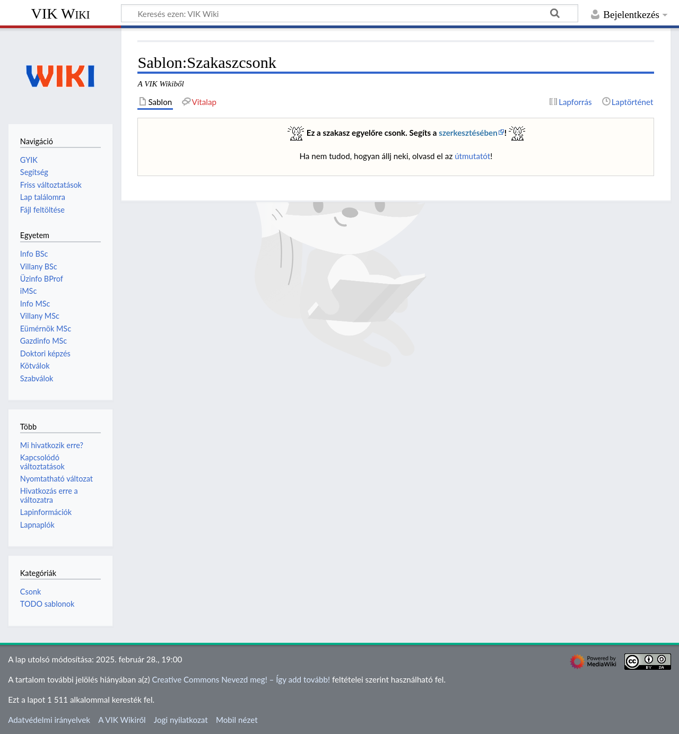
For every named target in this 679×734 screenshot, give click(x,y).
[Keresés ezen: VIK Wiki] (349, 13)
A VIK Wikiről (121, 719)
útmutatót (472, 156)
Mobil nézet (237, 719)
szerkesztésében (468, 132)
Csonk (30, 591)
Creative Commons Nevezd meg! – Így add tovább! (241, 679)
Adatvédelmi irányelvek (49, 719)
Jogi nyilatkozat (181, 719)
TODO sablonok (47, 603)
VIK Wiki (60, 13)
